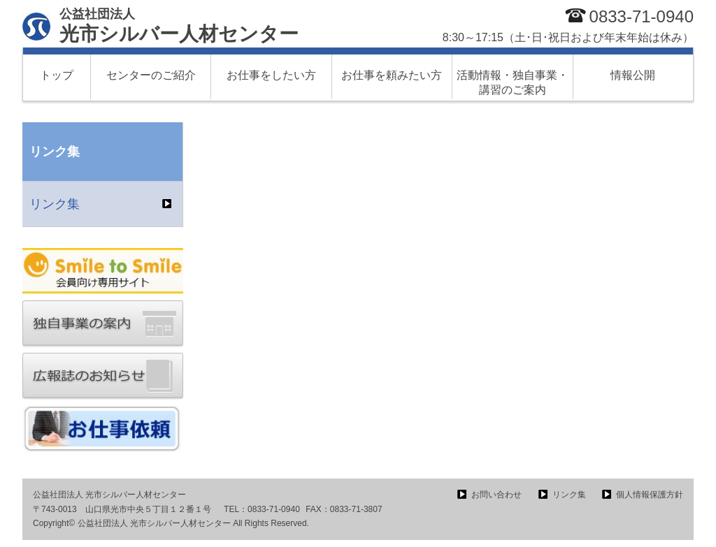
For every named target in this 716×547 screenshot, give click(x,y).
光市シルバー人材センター (179, 26)
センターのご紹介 (151, 75)
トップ (56, 75)
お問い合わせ (496, 494)
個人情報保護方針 (649, 494)
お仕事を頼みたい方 (391, 75)
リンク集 (54, 204)
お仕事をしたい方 (271, 75)
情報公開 (632, 75)
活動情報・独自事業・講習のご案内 (512, 82)
